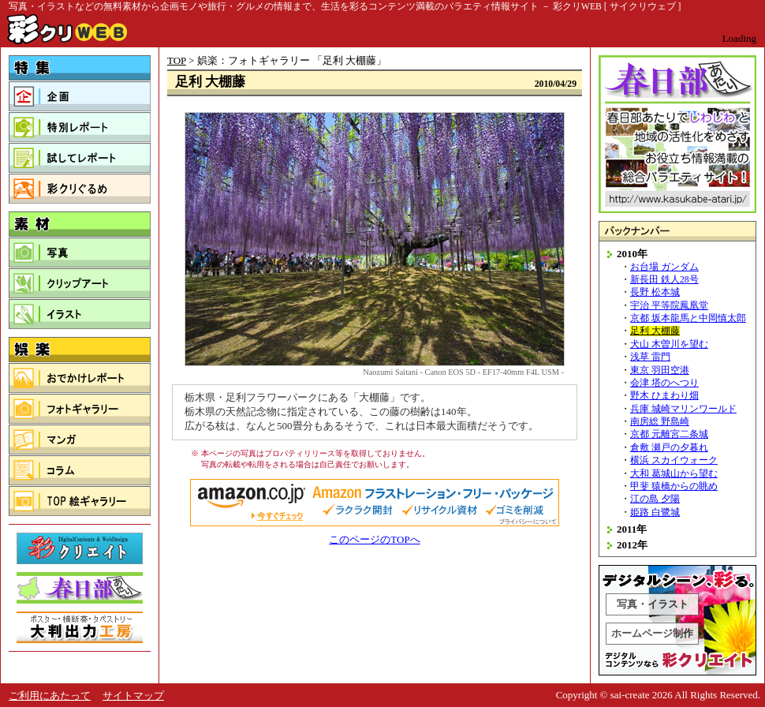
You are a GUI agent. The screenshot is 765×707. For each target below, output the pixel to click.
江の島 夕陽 (655, 499)
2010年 (632, 254)
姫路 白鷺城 (655, 512)
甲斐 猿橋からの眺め (674, 486)
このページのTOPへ (374, 539)
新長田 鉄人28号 (664, 280)
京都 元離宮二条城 (669, 434)
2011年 (632, 529)
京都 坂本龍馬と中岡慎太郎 (688, 318)
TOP (176, 60)
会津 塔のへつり (664, 383)
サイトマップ (133, 695)
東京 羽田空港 (659, 370)
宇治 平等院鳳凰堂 (669, 306)
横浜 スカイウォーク (674, 460)
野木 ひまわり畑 (664, 396)
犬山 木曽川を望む (669, 344)
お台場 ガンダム (664, 267)
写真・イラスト (652, 604)
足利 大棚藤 (655, 331)
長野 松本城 (655, 292)
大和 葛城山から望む (674, 474)
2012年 (632, 545)
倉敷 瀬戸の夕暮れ (669, 448)
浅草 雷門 (650, 357)
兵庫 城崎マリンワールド (683, 409)
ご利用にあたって (50, 695)
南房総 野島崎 (659, 422)
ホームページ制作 (652, 633)
